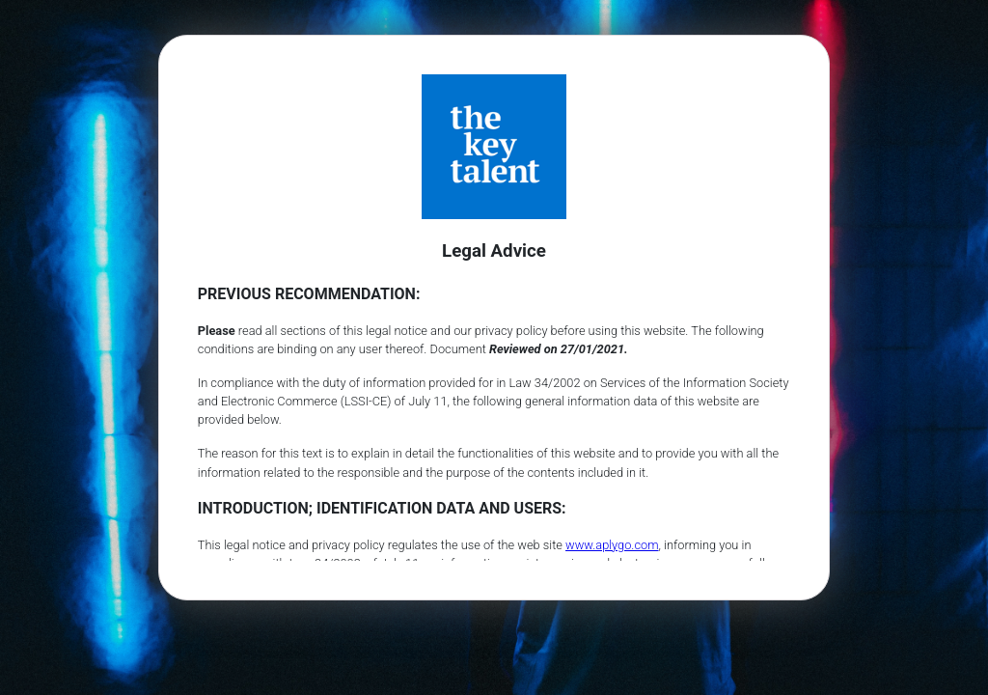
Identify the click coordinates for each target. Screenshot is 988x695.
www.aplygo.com (612, 545)
